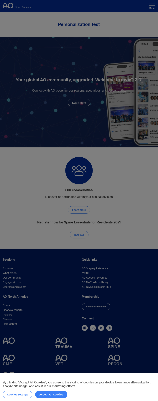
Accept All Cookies (51, 394)
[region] (79, 387)
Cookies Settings (17, 394)
